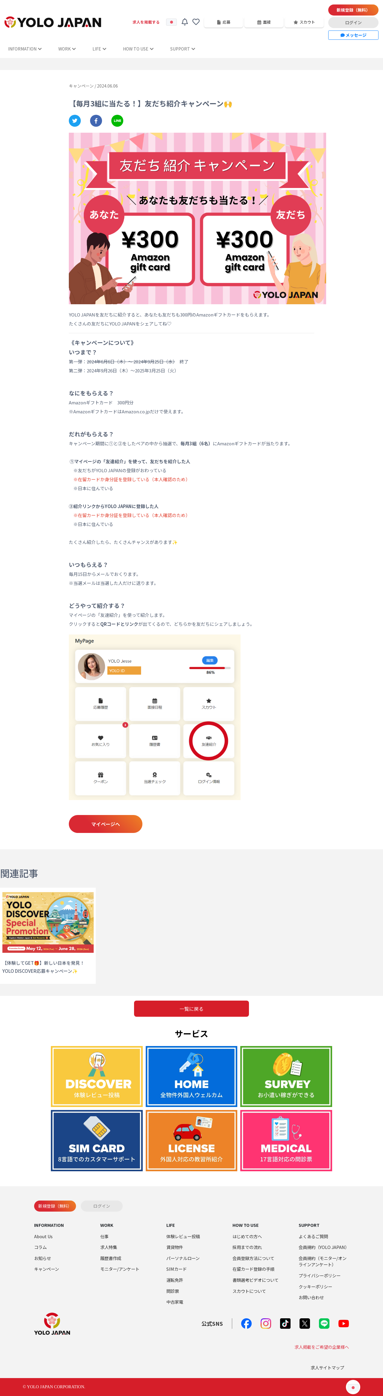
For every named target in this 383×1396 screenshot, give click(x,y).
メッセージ (354, 35)
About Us (43, 1236)
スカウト (304, 22)
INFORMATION (25, 49)
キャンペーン (46, 1269)
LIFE (99, 49)
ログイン (353, 22)
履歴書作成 (110, 1258)
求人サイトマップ (327, 1367)
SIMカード (176, 1269)
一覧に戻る (191, 1008)
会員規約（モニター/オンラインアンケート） (322, 1261)
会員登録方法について (253, 1258)
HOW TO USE (138, 49)
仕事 (104, 1236)
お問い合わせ (311, 1297)
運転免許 (174, 1280)
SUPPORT (182, 49)
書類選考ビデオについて (255, 1280)
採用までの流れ (247, 1247)
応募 (223, 22)
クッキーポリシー (315, 1286)
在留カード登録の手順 (253, 1269)
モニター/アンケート (119, 1269)
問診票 (172, 1291)
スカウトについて (249, 1291)
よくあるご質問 (313, 1236)
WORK (67, 49)
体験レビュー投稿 (183, 1236)
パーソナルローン (183, 1258)
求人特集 (108, 1247)
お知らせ (42, 1258)
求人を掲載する (146, 22)
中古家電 (174, 1302)
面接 (264, 22)
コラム (40, 1247)
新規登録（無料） (353, 10)
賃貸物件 (174, 1247)
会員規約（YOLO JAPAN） (324, 1247)
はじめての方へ (247, 1236)
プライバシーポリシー (320, 1275)
